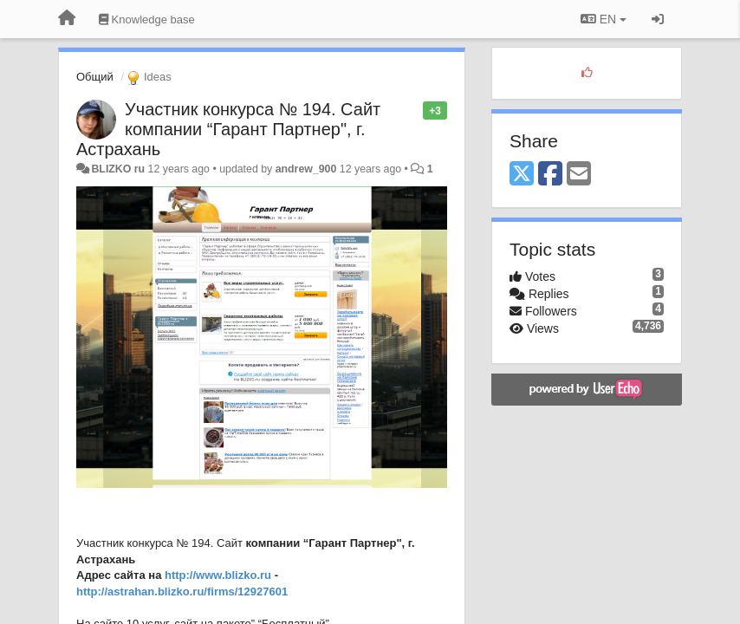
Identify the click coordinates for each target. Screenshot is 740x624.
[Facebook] (550, 174)
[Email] (579, 174)
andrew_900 (306, 169)
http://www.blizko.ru (218, 575)
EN (603, 19)
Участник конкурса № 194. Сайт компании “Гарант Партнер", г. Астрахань (228, 129)
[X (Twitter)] (522, 174)
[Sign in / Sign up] (657, 19)
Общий (95, 76)
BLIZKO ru (119, 169)
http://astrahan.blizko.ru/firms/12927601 (182, 591)
